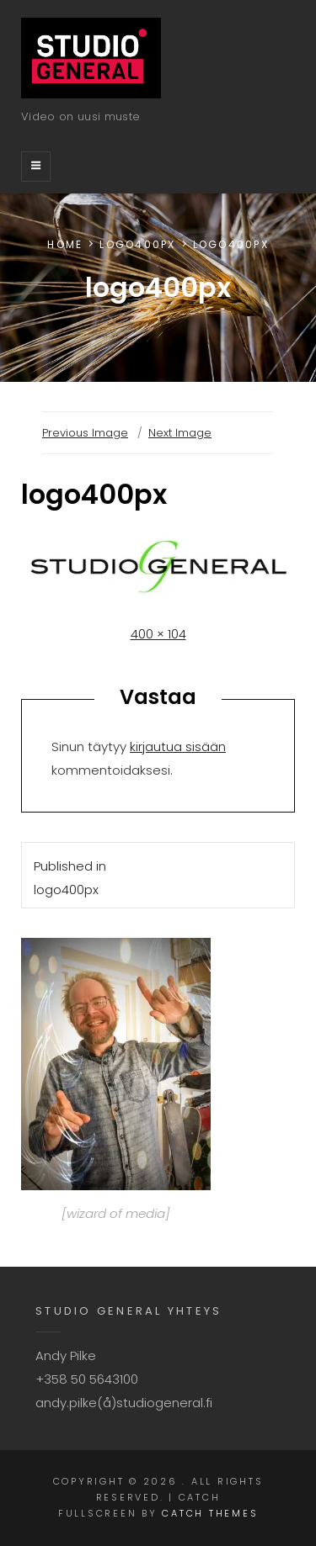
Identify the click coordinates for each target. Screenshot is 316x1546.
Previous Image (85, 433)
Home (65, 244)
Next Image (180, 433)
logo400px (137, 244)
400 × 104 (158, 634)
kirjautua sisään (178, 746)
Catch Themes (210, 1513)
